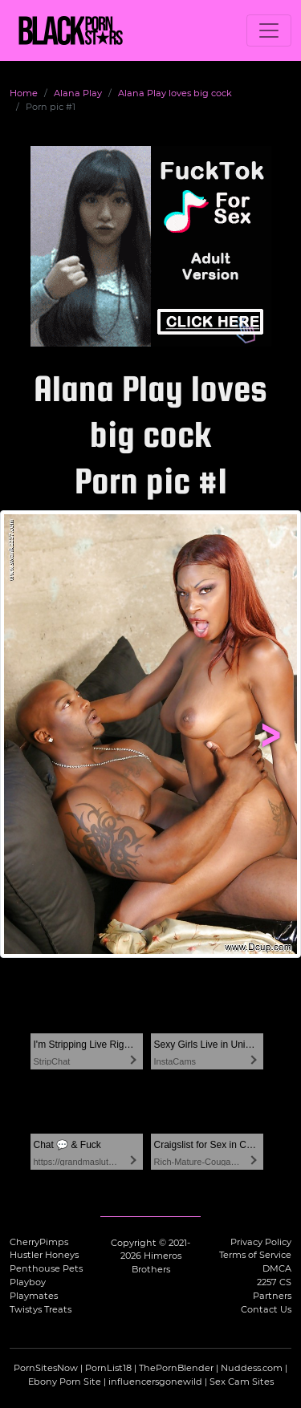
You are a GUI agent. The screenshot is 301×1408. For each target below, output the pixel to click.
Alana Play (78, 93)
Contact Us (266, 1309)
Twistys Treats (40, 1309)
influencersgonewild (155, 1381)
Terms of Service (255, 1254)
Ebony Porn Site (64, 1381)
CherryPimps (39, 1242)
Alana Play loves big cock (175, 93)
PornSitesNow (46, 1368)
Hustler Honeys (44, 1254)
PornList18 (108, 1368)
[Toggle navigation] (268, 30)
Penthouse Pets (46, 1268)
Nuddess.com (252, 1368)
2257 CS (274, 1282)
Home (24, 93)
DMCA (276, 1268)
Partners (272, 1295)
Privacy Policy (260, 1242)
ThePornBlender (176, 1368)
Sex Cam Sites (241, 1381)
